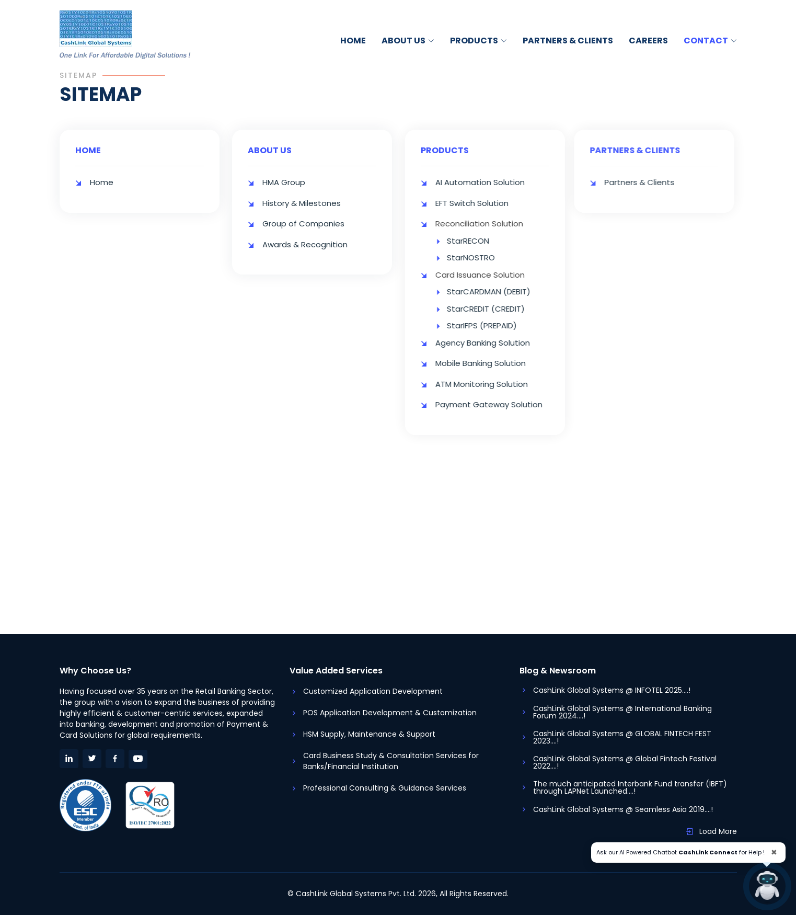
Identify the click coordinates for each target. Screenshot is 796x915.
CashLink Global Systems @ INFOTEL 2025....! (611, 690)
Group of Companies (303, 220)
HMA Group (283, 179)
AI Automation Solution (487, 182)
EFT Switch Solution (478, 203)
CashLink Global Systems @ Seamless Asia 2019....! (623, 809)
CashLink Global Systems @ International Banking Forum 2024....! (622, 712)
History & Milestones (301, 200)
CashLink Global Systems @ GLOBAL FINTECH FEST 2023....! (622, 737)
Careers (648, 41)
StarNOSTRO (478, 257)
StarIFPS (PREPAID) (489, 325)
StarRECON (475, 240)
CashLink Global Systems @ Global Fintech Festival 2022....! (625, 762)
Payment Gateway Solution (495, 404)
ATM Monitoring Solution (488, 384)
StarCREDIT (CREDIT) (493, 308)
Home (353, 41)
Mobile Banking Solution (487, 363)
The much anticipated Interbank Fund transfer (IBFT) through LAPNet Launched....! (630, 787)
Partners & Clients (568, 41)
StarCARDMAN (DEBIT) (495, 291)
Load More (718, 831)
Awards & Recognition (305, 241)
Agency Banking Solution (489, 342)
